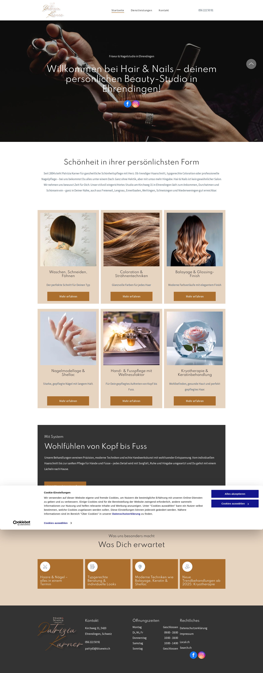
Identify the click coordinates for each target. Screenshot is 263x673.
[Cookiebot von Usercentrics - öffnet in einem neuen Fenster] (21, 666)
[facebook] (127, 104)
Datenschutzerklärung (126, 657)
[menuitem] (117, 10)
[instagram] (135, 104)
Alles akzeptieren (235, 637)
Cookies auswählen (56, 666)
